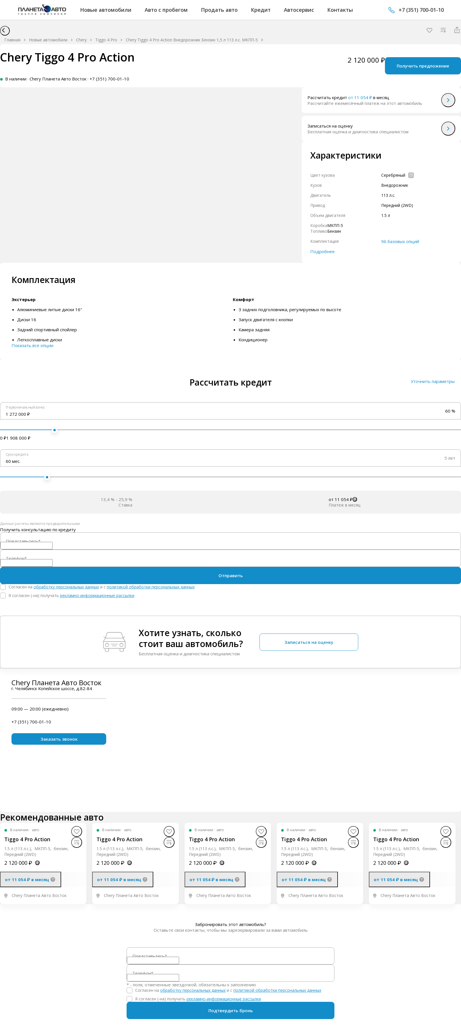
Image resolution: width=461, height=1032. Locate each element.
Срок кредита (17, 454)
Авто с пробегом (166, 9)
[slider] (54, 430)
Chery (81, 40)
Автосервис (299, 9)
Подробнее (322, 251)
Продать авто (219, 9)
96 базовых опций (400, 241)
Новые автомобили (105, 9)
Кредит (261, 9)
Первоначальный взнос (25, 407)
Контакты (340, 9)
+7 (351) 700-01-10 (421, 9)
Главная (12, 40)
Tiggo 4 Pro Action (27, 839)
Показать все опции (32, 345)
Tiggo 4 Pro (106, 40)
